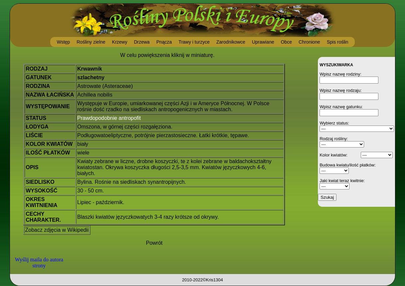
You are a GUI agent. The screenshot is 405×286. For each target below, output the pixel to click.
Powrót (154, 243)
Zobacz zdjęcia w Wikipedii (56, 230)
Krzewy (119, 42)
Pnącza (164, 42)
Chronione (309, 42)
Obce (286, 42)
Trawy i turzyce (194, 42)
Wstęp (63, 42)
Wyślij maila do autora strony (39, 262)
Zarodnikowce (230, 42)
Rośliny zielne (90, 42)
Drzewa (142, 42)
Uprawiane (263, 42)
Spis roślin (337, 42)
